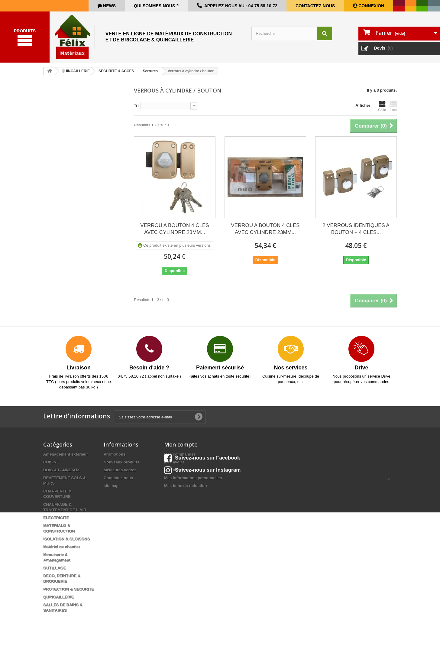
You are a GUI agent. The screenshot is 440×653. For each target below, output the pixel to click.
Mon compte (181, 449)
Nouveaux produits (121, 466)
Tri (136, 110)
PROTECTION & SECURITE (68, 593)
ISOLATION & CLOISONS (66, 543)
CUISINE (51, 466)
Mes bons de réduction (185, 490)
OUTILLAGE (54, 572)
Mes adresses (177, 474)
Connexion (370, 5)
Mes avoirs (174, 466)
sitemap (111, 490)
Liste (393, 110)
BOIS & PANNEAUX (61, 474)
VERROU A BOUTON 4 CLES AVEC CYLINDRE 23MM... (174, 233)
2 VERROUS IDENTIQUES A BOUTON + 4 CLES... (356, 233)
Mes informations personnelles (193, 482)
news (109, 5)
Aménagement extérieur (65, 458)
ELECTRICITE (56, 522)
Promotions (114, 458)
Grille (382, 110)
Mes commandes (180, 458)
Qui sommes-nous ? (156, 5)
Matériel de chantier (61, 551)
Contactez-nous (315, 5)
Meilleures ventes (120, 474)
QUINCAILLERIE (58, 601)
